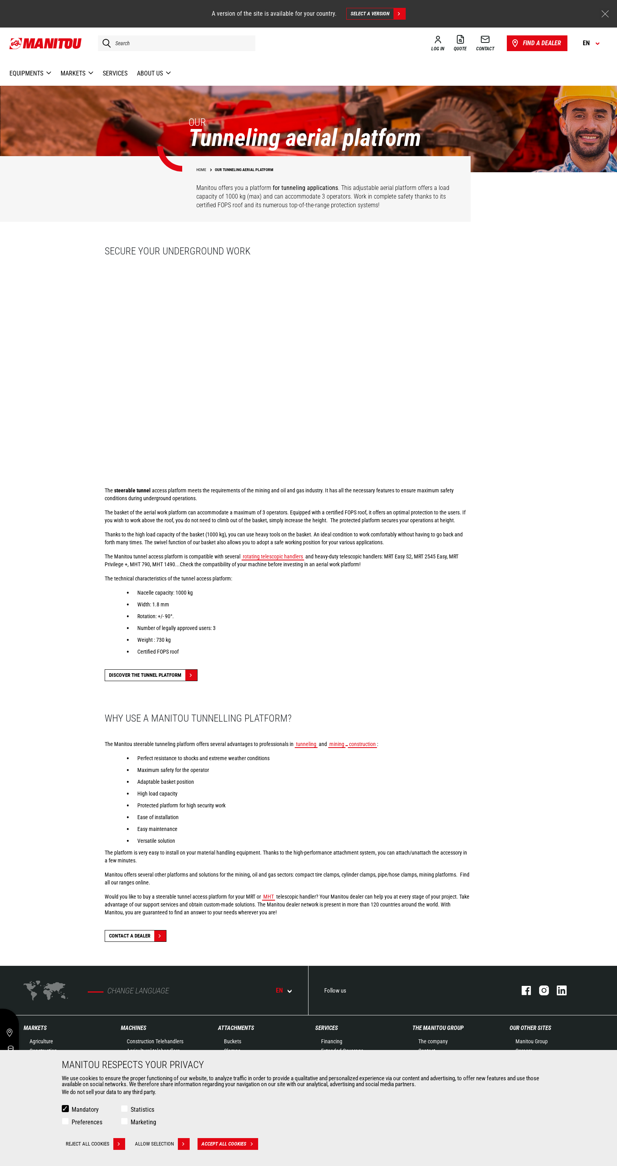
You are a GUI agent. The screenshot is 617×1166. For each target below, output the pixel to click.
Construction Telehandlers (155, 1041)
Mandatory (85, 1109)
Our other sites (530, 1028)
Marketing (143, 1122)
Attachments (236, 1028)
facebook (522, 990)
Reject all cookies (95, 1144)
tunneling (306, 744)
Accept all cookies (229, 1144)
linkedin (558, 990)
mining (336, 744)
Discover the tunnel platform (153, 675)
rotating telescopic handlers (273, 556)
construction (362, 744)
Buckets (232, 1041)
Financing (331, 1041)
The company (433, 1041)
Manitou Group (531, 1041)
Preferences (87, 1122)
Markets (35, 1028)
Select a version (378, 13)
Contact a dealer (137, 935)
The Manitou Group (438, 1028)
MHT (268, 896)
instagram (540, 990)
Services (326, 1028)
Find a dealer (535, 43)
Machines (133, 1028)
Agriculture (41, 1041)
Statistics (142, 1109)
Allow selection (162, 1144)
